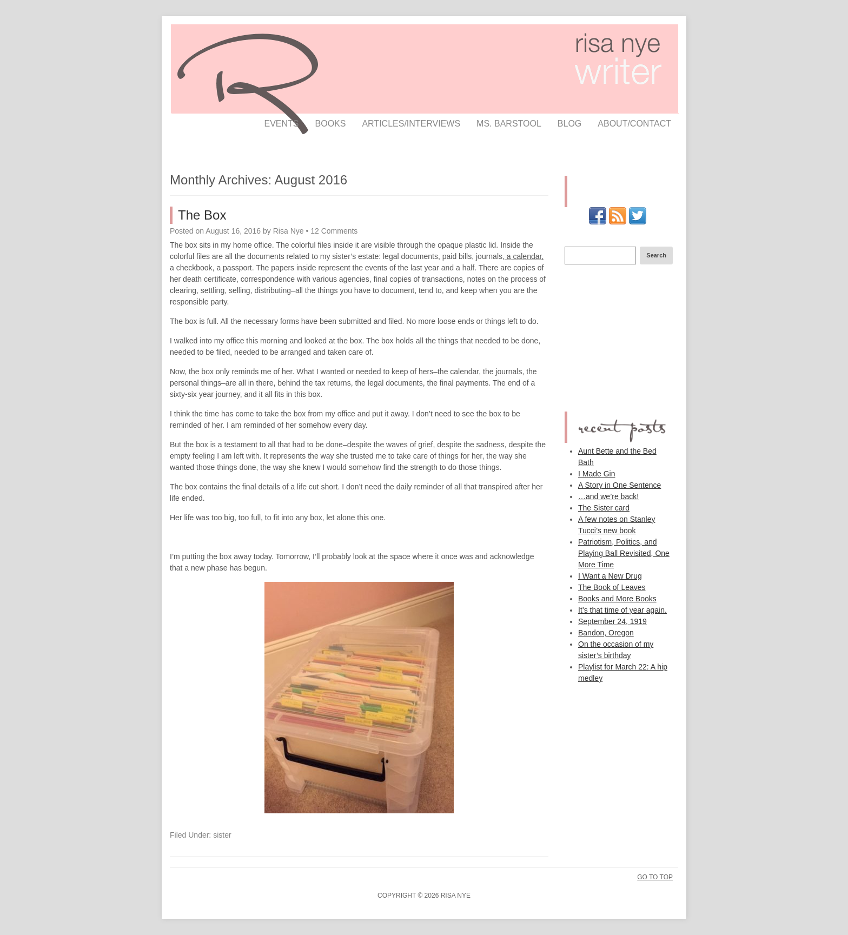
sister (222, 835)
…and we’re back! (608, 496)
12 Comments (333, 231)
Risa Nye (288, 231)
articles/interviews (411, 123)
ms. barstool (508, 123)
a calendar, (524, 256)
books (330, 123)
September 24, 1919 (612, 621)
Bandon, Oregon (606, 632)
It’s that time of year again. (622, 610)
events (281, 123)
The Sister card (604, 507)
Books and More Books (617, 598)
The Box (202, 215)
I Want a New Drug (610, 576)
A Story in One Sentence (619, 485)
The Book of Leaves (612, 587)
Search (656, 255)
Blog (569, 123)
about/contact (634, 123)
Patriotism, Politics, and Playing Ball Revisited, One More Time (624, 553)
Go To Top (655, 877)
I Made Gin (596, 473)
